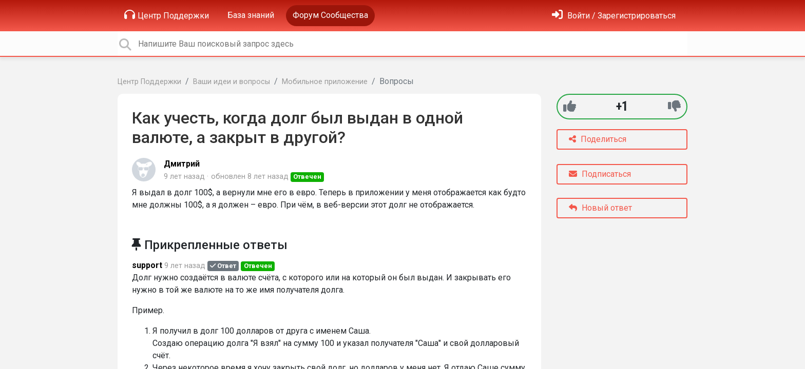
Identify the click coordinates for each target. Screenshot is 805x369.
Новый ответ (600, 208)
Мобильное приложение (325, 81)
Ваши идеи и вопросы (231, 81)
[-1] (674, 106)
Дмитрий (182, 164)
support (147, 265)
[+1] (569, 106)
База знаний (250, 15)
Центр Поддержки (166, 14)
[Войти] (614, 15)
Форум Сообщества (330, 15)
